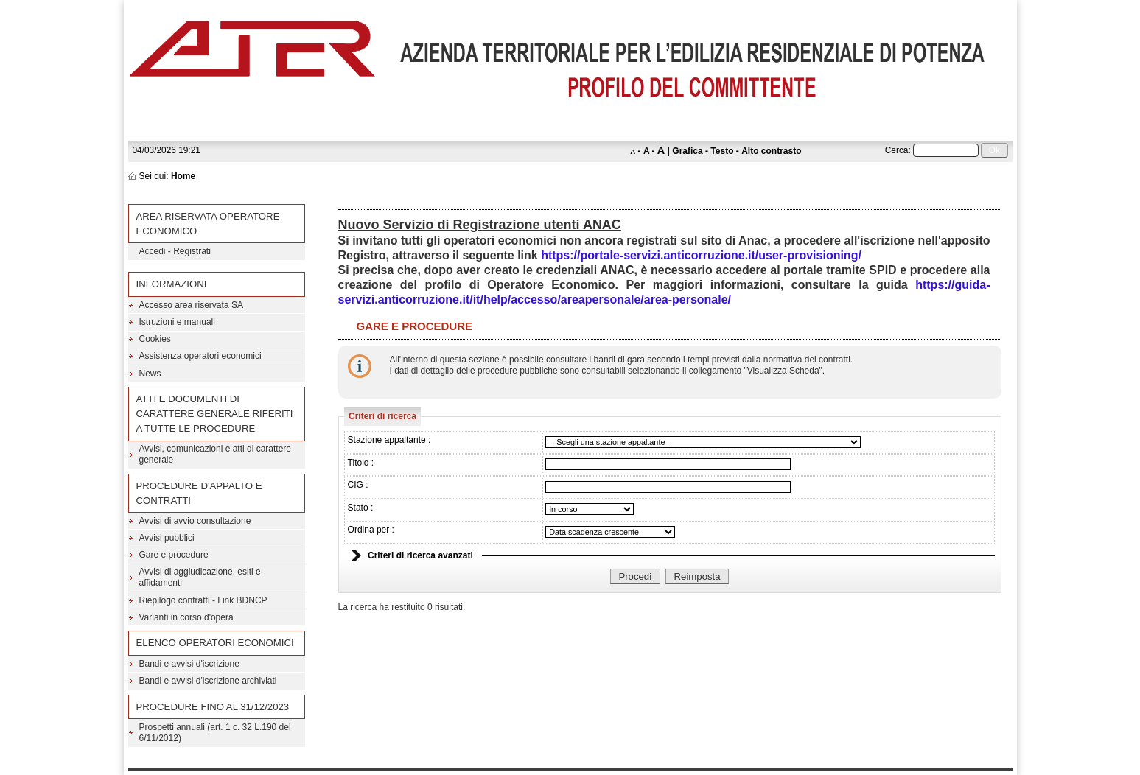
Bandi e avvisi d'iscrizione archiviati (208, 681)
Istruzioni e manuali (177, 322)
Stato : (361, 507)
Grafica (687, 151)
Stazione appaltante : (389, 440)
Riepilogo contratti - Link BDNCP (203, 600)
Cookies (155, 339)
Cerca (897, 150)
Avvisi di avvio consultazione (195, 521)
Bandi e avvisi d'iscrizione (189, 664)
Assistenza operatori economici (200, 356)
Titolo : (361, 462)
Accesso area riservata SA (191, 305)
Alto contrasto (771, 151)
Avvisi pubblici (167, 538)
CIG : (358, 485)
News (150, 373)
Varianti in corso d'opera (186, 617)
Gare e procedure (174, 555)
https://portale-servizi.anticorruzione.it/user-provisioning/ (701, 255)
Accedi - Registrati (175, 251)
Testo (721, 151)
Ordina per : (371, 530)
